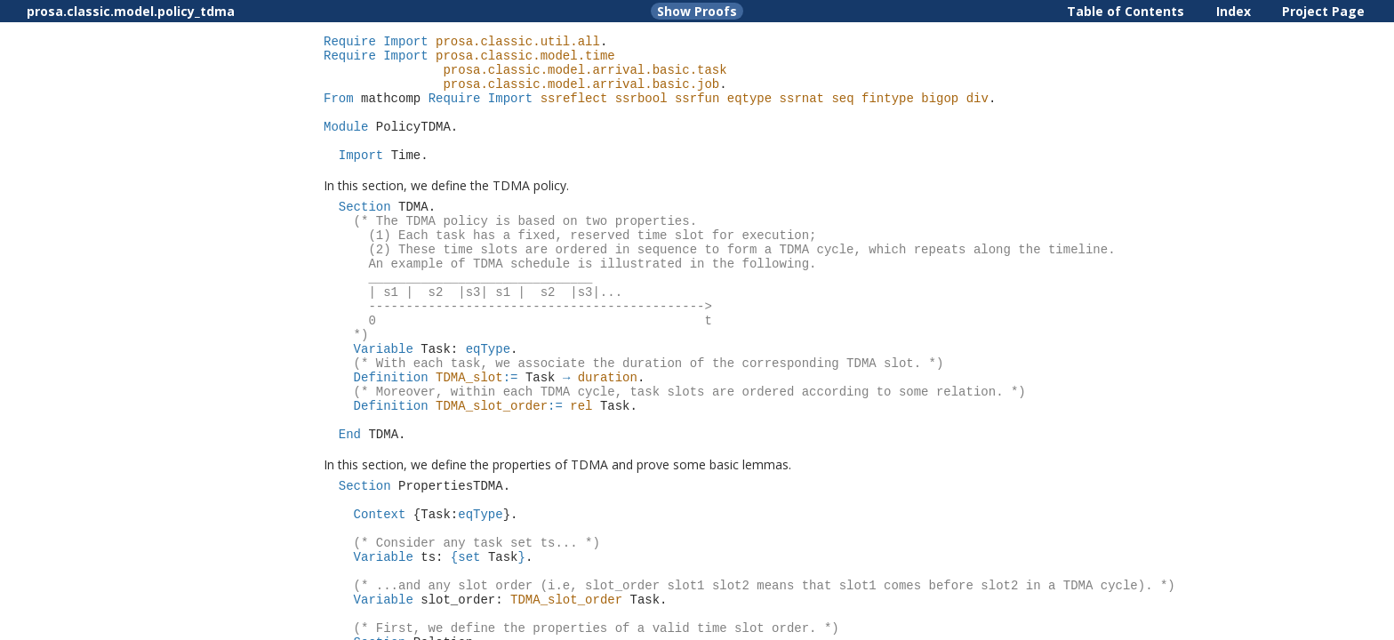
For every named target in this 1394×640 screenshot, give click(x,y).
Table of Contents (1125, 11)
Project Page (1323, 11)
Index (1233, 11)
